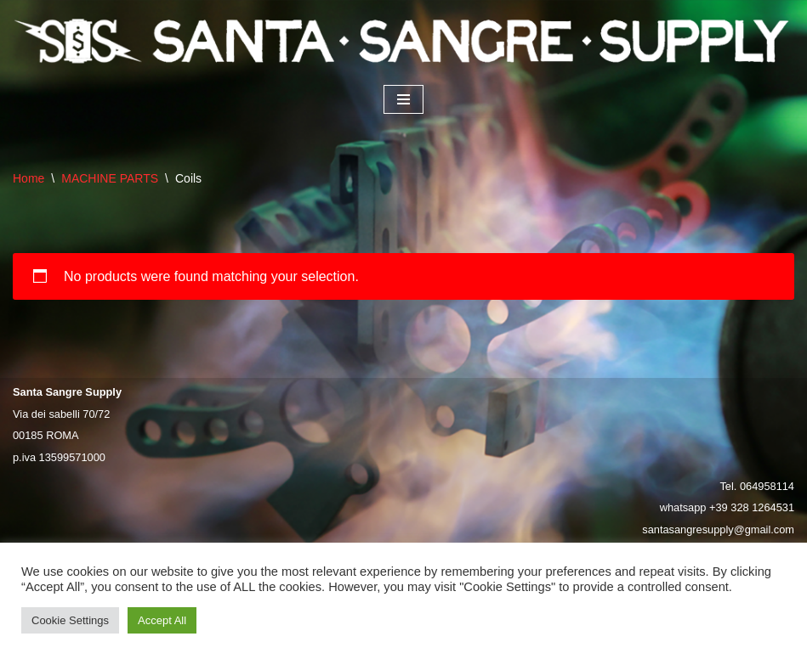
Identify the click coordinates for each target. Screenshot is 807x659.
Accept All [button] (162, 620)
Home (28, 178)
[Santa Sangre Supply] (403, 41)
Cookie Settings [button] (70, 620)
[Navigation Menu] (403, 99)
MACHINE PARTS (109, 178)
